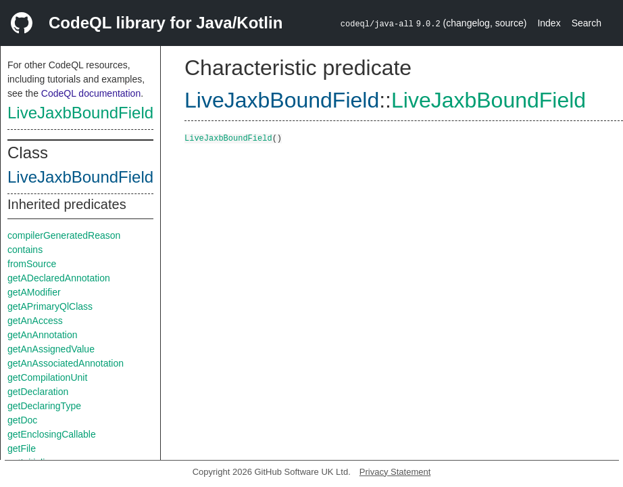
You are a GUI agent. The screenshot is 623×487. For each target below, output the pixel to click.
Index (548, 23)
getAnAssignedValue (51, 349)
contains (25, 249)
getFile (21, 448)
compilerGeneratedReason (63, 235)
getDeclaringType (44, 405)
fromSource (31, 263)
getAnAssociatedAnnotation (65, 363)
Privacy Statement (395, 472)
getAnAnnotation (42, 334)
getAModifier (34, 292)
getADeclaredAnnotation (58, 278)
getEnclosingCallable (51, 434)
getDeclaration (37, 391)
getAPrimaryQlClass (50, 306)
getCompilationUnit (47, 377)
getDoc (22, 420)
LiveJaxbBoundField (80, 112)
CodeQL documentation (91, 93)
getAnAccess (35, 320)
